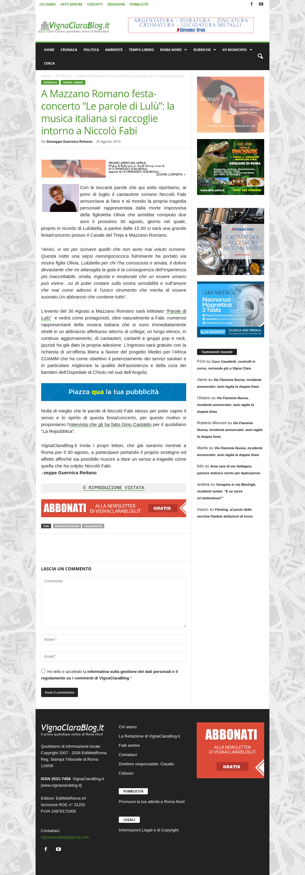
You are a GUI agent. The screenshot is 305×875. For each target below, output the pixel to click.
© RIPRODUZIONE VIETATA (113, 488)
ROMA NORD (173, 50)
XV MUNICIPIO (237, 50)
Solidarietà (93, 526)
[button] (260, 56)
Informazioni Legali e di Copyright (148, 830)
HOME (49, 49)
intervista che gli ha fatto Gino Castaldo (110, 424)
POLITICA (91, 49)
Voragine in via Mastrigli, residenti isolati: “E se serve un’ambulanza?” (226, 491)
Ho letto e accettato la (109, 674)
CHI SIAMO (47, 4)
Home (45, 76)
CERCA (49, 63)
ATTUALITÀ (63, 76)
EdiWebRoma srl (71, 798)
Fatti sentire (129, 745)
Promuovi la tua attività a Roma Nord (151, 801)
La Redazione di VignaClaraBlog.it (149, 736)
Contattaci (128, 754)
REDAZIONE (116, 4)
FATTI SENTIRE (71, 4)
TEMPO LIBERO (141, 49)
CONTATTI (95, 4)
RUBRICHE (204, 50)
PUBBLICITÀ (139, 4)
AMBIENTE (114, 49)
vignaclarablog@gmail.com (65, 837)
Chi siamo (128, 727)
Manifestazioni (67, 526)
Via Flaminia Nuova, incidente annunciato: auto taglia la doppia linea (225, 404)
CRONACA (69, 49)
